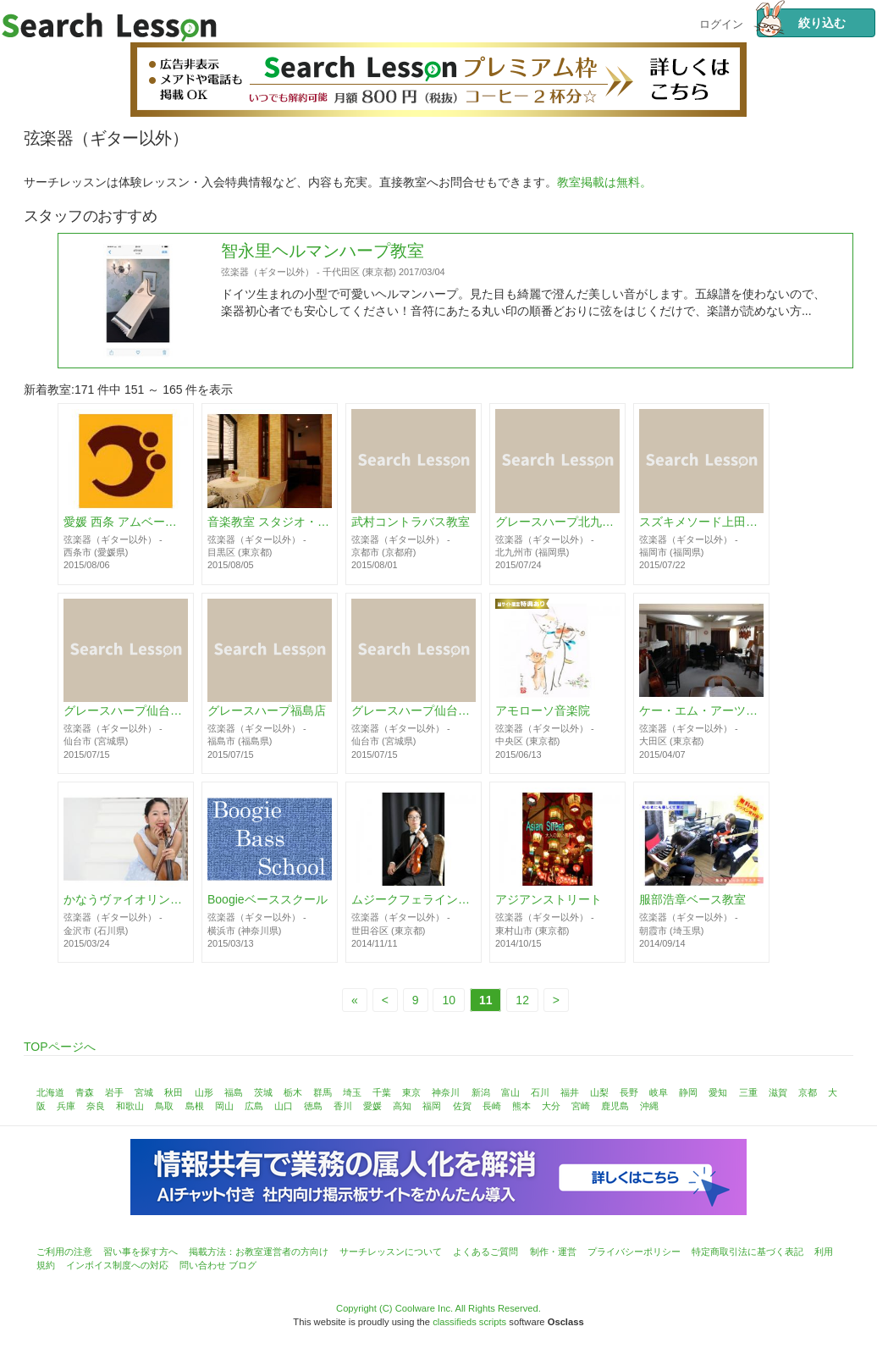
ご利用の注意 (64, 1251)
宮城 (144, 1092)
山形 (204, 1092)
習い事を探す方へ (140, 1251)
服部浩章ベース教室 (692, 909)
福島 (233, 1092)
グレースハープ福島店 (266, 711)
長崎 (492, 1106)
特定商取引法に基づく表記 (747, 1251)
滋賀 (778, 1092)
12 (522, 1000)
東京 (411, 1092)
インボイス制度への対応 (117, 1265)
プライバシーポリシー (634, 1251)
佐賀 (462, 1106)
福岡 (431, 1106)
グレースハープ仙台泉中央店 (125, 711)
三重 (748, 1092)
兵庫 (66, 1106)
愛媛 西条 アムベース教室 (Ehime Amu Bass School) (125, 522)
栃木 (293, 1092)
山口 (283, 1106)
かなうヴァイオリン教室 (125, 909)
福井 (569, 1092)
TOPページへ (60, 1046)
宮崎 (580, 1106)
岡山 (224, 1106)
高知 (402, 1106)
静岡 (688, 1092)
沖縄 (649, 1106)
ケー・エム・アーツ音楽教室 (701, 711)
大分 (551, 1106)
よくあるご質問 (485, 1251)
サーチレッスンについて (390, 1251)
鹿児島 (615, 1106)
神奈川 (446, 1092)
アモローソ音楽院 (542, 711)
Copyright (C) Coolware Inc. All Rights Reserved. (438, 1308)
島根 (194, 1106)
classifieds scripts (469, 1322)
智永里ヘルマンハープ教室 (322, 327)
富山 (510, 1092)
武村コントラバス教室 (410, 522)
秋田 (173, 1092)
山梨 (599, 1092)
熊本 (521, 1106)
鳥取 (164, 1106)
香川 (343, 1106)
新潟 (481, 1092)
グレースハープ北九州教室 (557, 522)
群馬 (322, 1092)
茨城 (263, 1092)
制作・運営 (553, 1251)
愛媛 (372, 1106)
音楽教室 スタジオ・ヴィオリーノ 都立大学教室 (269, 522)
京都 (807, 1092)
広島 (254, 1106)
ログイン (721, 22)
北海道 (50, 1092)
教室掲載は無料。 (604, 182)
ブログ (242, 1265)
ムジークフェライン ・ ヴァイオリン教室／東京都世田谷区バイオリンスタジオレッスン (413, 909)
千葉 (381, 1092)
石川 (540, 1092)
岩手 (114, 1092)
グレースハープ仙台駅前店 (413, 711)
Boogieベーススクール (267, 909)
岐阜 (658, 1092)
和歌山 (130, 1106)
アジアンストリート (548, 909)
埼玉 (352, 1092)
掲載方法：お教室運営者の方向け (258, 1251)
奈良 (95, 1106)
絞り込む (800, 23)
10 (448, 1000)
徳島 (313, 1106)
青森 (84, 1092)
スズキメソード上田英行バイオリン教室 (701, 522)
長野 (629, 1092)
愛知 (718, 1092)
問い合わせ (202, 1265)
